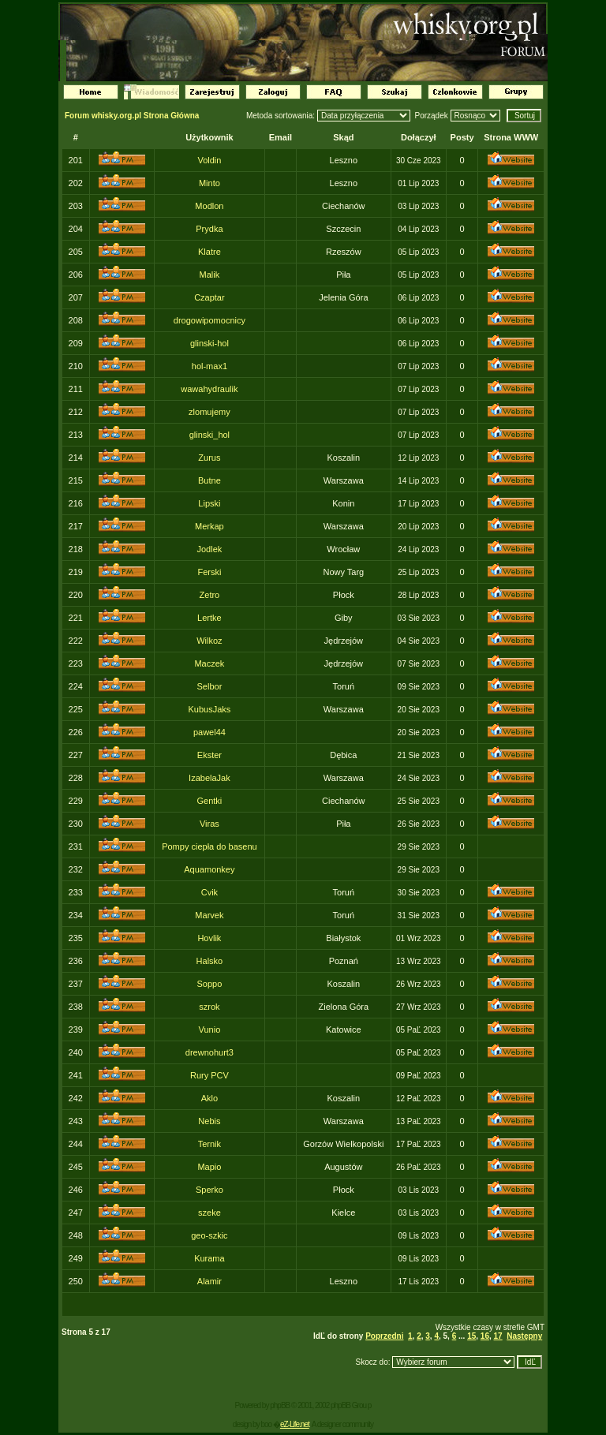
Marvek (209, 915)
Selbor (210, 686)
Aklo (209, 1098)
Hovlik (209, 938)
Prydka (209, 229)
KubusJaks (209, 709)
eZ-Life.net (294, 1424)
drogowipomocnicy (209, 320)
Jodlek (210, 549)
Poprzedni (384, 1336)
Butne (209, 480)
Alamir (209, 1281)
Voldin (209, 160)
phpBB (280, 1405)
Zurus (209, 457)
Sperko (209, 1189)
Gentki (210, 800)
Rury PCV (209, 1075)
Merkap (209, 526)
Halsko (209, 961)
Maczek (209, 663)
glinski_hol (209, 434)
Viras (209, 823)
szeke (209, 1212)
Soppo (209, 983)
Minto (209, 183)
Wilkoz (209, 640)
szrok (209, 1006)
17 (498, 1336)
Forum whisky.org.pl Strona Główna (132, 115)
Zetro (210, 595)
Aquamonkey (209, 869)
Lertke (209, 617)
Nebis (209, 1121)
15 (471, 1336)
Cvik (209, 892)
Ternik (209, 1144)
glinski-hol (209, 343)
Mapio (209, 1167)
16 (485, 1336)
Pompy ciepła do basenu (209, 846)
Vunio (210, 1029)
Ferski (209, 572)
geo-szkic (209, 1235)
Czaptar (209, 297)
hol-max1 (209, 366)
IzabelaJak (209, 778)
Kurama (209, 1258)
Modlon (209, 206)
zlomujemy (209, 412)
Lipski (209, 503)
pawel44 (209, 732)
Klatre (209, 251)
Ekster (209, 755)
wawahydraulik (209, 389)
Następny (524, 1336)
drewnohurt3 (209, 1052)
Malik (210, 274)
